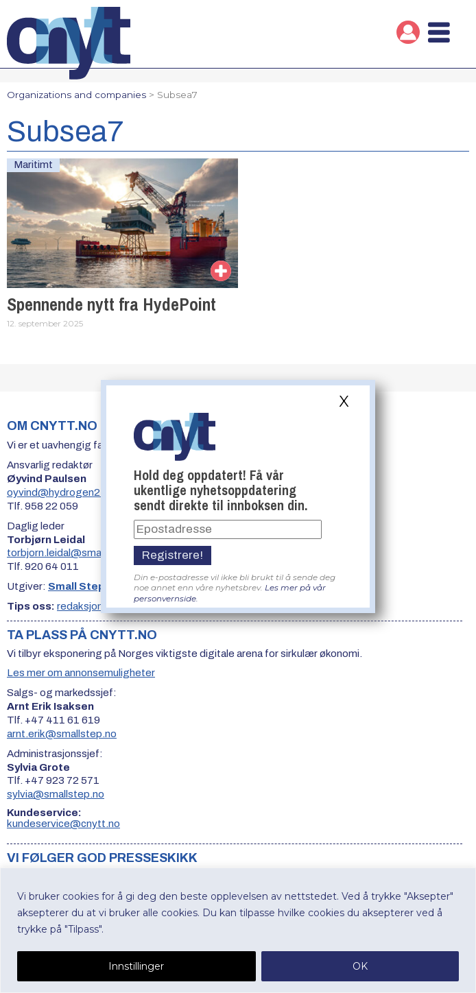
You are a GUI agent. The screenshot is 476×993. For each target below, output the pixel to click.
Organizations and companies (76, 94)
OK (360, 966)
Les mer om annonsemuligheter (81, 672)
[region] (238, 930)
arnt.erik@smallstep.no (62, 733)
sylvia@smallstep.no (55, 794)
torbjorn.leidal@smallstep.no (74, 552)
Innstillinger (136, 966)
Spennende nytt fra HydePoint (111, 304)
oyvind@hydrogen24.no (64, 492)
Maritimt (33, 164)
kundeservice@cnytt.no (63, 823)
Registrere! (172, 555)
